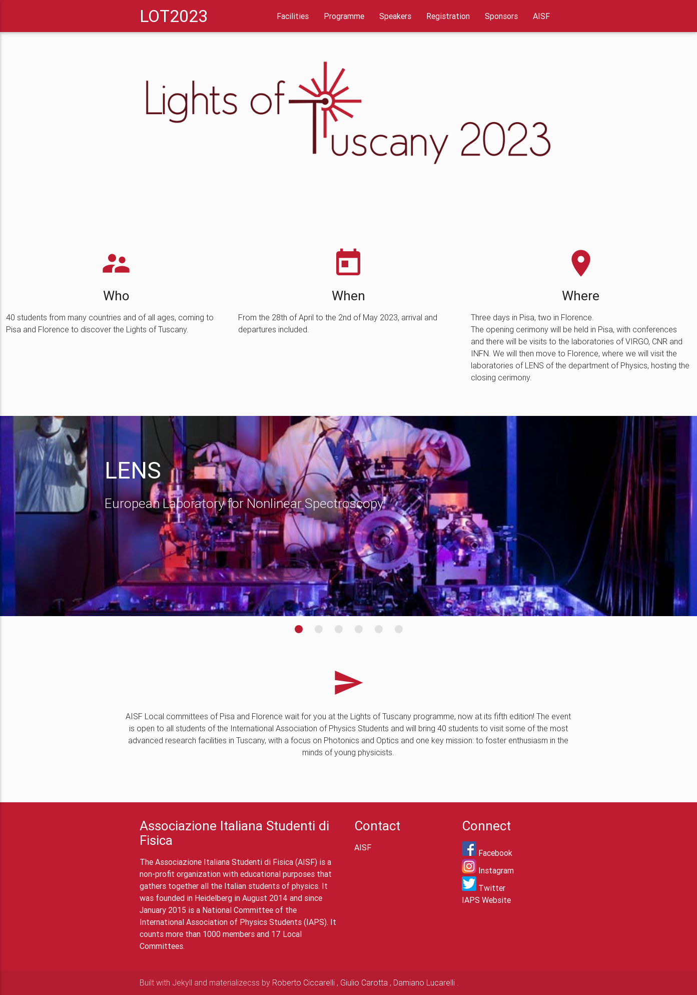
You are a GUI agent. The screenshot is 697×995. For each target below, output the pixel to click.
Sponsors (501, 16)
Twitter (483, 888)
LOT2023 (174, 16)
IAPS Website (486, 900)
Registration (448, 16)
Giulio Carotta (364, 982)
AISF (541, 16)
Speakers (395, 16)
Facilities (293, 16)
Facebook (487, 853)
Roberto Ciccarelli (303, 982)
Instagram (488, 870)
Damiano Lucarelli (424, 982)
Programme (344, 16)
